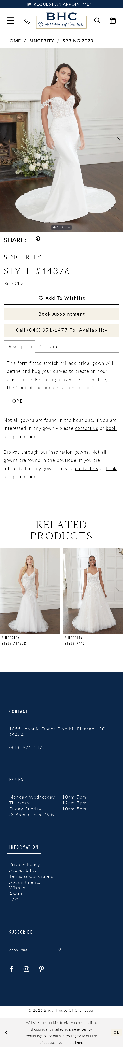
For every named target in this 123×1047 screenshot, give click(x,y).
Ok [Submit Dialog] (116, 1032)
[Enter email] (35, 950)
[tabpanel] (61, 140)
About (16, 894)
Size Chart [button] (16, 283)
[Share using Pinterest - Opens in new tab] (38, 240)
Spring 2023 (78, 40)
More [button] (15, 401)
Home (13, 40)
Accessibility (23, 870)
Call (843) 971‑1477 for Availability (62, 330)
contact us (86, 428)
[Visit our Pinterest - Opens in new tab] (41, 969)
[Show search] (97, 20)
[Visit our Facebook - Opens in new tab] (11, 969)
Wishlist (18, 888)
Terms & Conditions (31, 876)
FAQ (14, 900)
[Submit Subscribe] (58, 950)
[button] (11, 20)
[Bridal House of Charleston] (61, 20)
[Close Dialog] (5, 1032)
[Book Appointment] (61, 4)
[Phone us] (26, 20)
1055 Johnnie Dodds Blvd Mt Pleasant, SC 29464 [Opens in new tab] (57, 732)
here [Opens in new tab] (78, 1042)
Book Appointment (61, 314)
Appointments (24, 882)
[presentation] (30, 591)
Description (19, 346)
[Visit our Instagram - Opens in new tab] (26, 969)
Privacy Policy (24, 864)
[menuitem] (11, 20)
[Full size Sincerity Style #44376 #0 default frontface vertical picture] (61, 140)
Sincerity (41, 40)
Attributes (50, 346)
